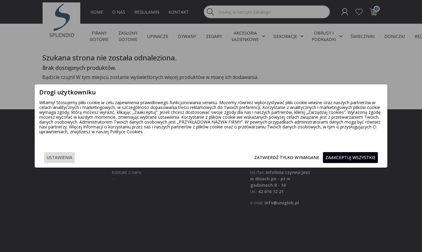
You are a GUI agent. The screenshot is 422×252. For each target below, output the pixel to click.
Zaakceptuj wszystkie (322, 158)
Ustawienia (87, 158)
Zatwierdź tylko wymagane (258, 158)
